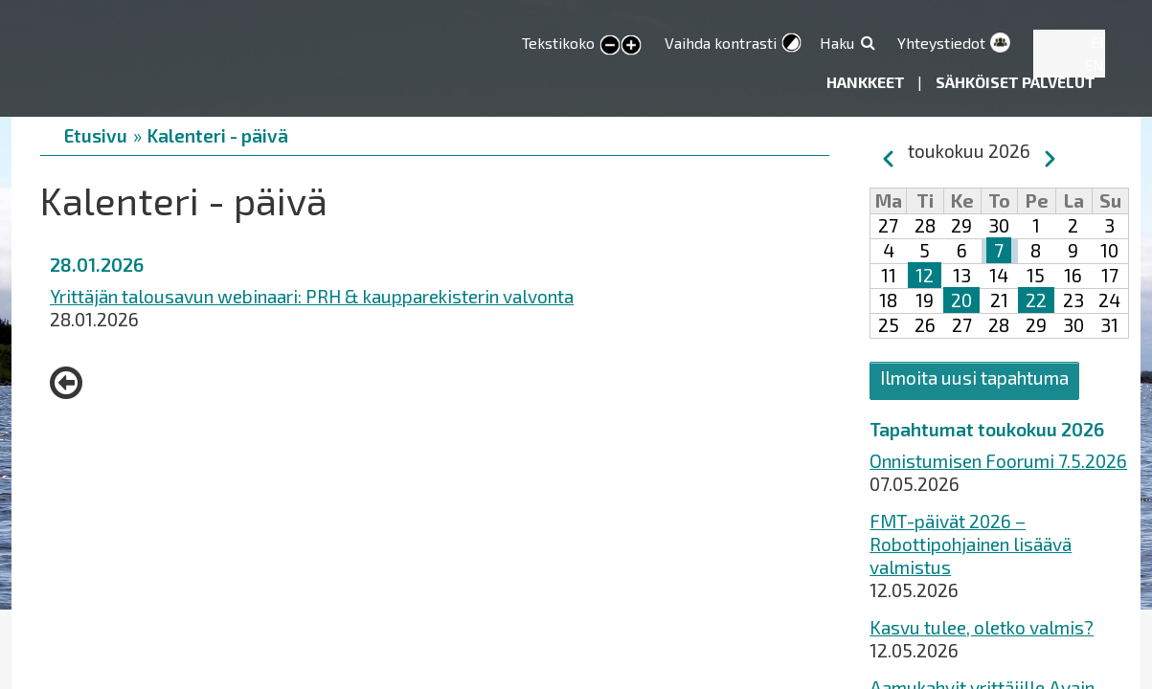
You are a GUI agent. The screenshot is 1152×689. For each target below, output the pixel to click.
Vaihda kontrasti (721, 42)
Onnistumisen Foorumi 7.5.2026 (998, 461)
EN (1094, 65)
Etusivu (95, 135)
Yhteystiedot (941, 42)
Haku (837, 42)
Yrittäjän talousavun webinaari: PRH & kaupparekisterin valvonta (312, 296)
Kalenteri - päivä (217, 135)
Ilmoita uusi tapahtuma (974, 378)
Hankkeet (867, 82)
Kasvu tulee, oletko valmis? (982, 627)
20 (961, 300)
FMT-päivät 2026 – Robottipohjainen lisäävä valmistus (971, 544)
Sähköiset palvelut (1016, 82)
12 (924, 275)
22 (1036, 300)
